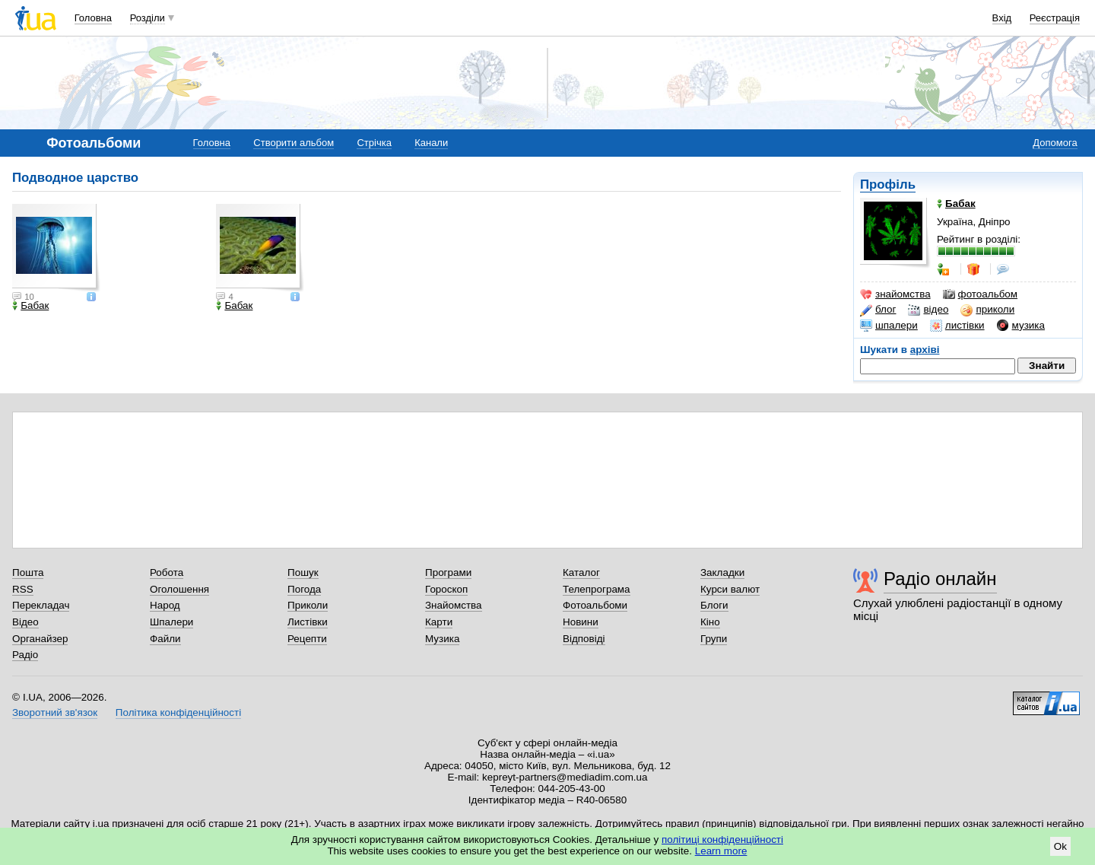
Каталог (581, 572)
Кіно (710, 622)
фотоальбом (980, 294)
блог (878, 310)
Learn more (721, 851)
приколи (987, 310)
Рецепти (307, 638)
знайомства (895, 294)
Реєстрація (1055, 18)
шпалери (889, 326)
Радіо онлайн (940, 578)
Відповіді (584, 638)
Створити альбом (293, 142)
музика (1021, 326)
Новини (580, 622)
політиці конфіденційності (722, 839)
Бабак (30, 305)
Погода (304, 589)
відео (928, 310)
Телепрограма (596, 589)
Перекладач (40, 605)
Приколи (307, 605)
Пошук (303, 572)
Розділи (147, 18)
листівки (957, 326)
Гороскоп (446, 589)
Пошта (27, 572)
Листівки (307, 622)
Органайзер (40, 638)
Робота (166, 572)
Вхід (1002, 18)
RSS (22, 589)
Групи (713, 638)
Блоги (714, 605)
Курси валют (730, 589)
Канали (431, 142)
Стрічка (374, 142)
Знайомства (453, 605)
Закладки (722, 572)
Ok (1060, 846)
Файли (165, 638)
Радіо (25, 654)
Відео (25, 622)
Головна (93, 18)
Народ (165, 605)
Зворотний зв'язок (54, 712)
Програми (448, 572)
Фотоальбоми (595, 605)
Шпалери (171, 622)
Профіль (888, 184)
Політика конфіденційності (178, 712)
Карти (438, 622)
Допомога (1055, 142)
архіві (925, 349)
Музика (442, 638)
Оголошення (179, 589)
